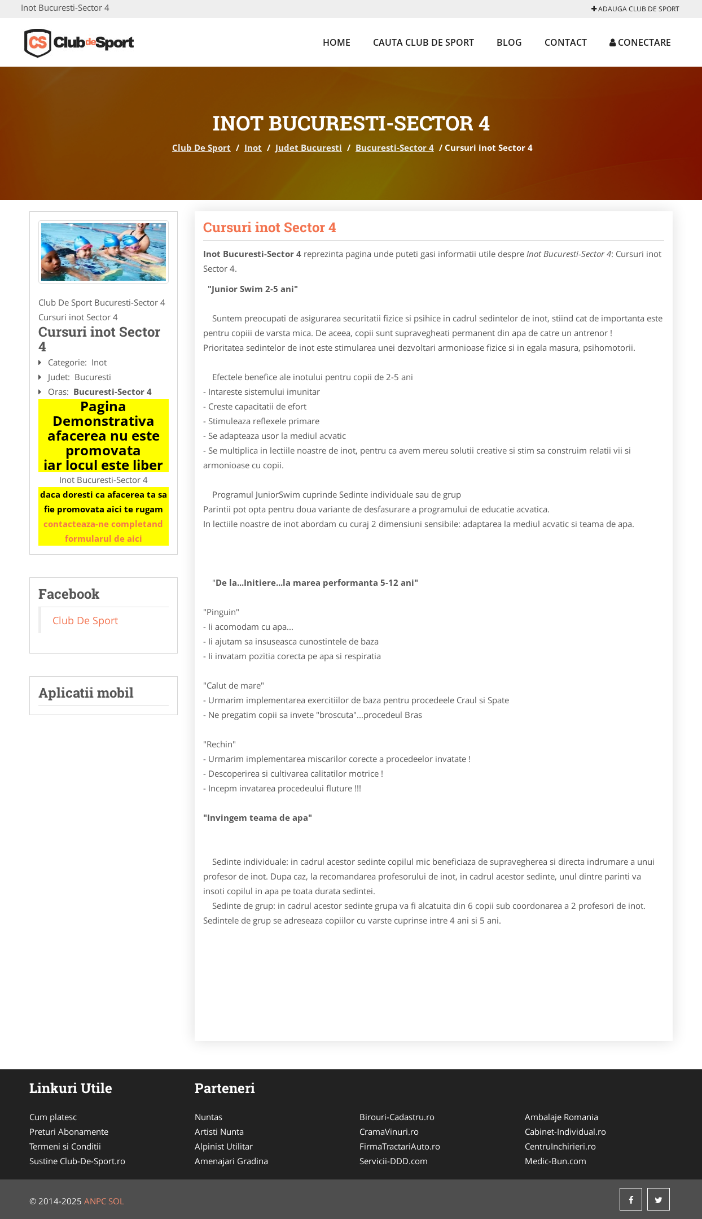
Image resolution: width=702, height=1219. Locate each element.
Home (336, 42)
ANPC (95, 1201)
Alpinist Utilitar (224, 1146)
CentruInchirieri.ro (560, 1146)
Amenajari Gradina (231, 1160)
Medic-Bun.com (555, 1160)
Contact (566, 42)
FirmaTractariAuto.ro (399, 1146)
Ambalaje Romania (561, 1116)
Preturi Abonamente (68, 1131)
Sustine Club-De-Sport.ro (77, 1160)
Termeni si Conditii (65, 1146)
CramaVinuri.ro (389, 1131)
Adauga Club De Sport (635, 9)
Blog (509, 42)
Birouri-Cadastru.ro (397, 1116)
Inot (253, 147)
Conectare (640, 42)
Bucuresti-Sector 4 (395, 147)
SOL (116, 1201)
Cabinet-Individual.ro (565, 1131)
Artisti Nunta (219, 1131)
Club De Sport (201, 147)
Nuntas (208, 1116)
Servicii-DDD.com (393, 1160)
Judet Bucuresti (308, 147)
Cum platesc (53, 1116)
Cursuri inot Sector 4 (269, 227)
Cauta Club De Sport (423, 42)
